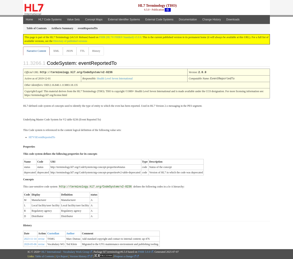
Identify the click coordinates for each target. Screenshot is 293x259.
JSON (70, 50)
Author (70, 233)
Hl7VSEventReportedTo (42, 137)
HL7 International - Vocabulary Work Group (65, 251)
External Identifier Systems (124, 19)
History (98, 50)
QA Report (62, 256)
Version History (80, 256)
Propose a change (125, 256)
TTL (83, 50)
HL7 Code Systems (49, 19)
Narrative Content (36, 50)
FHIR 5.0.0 (144, 251)
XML (57, 50)
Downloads (233, 19)
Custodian (53, 233)
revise (41, 238)
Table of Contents (44, 256)
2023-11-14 (30, 238)
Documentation (188, 19)
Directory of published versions (70, 41)
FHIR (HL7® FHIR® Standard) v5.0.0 (120, 37)
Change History (211, 19)
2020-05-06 (30, 244)
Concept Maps (94, 19)
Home (29, 19)
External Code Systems (159, 19)
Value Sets (73, 19)
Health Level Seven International (115, 78)
